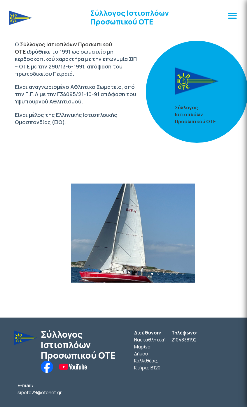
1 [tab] (152, 273)
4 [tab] (171, 273)
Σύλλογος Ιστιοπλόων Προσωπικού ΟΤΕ (129, 17)
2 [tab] (158, 273)
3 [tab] (164, 273)
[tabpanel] (133, 233)
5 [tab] (177, 273)
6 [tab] (183, 273)
